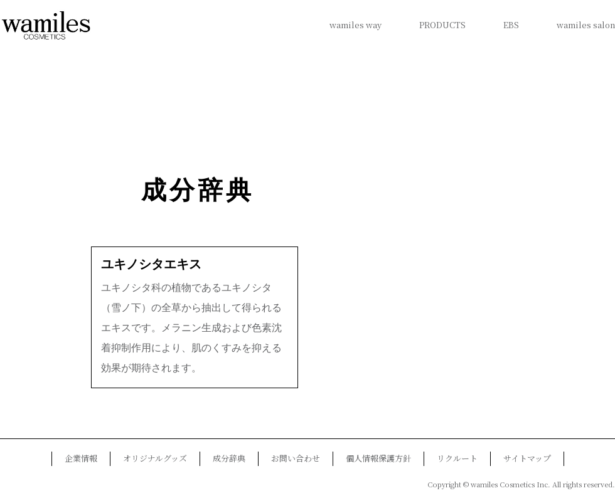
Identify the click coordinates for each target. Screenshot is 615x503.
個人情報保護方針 (378, 458)
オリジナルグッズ (155, 458)
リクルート (457, 458)
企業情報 (81, 458)
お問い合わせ (295, 458)
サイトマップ (527, 458)
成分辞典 (197, 190)
